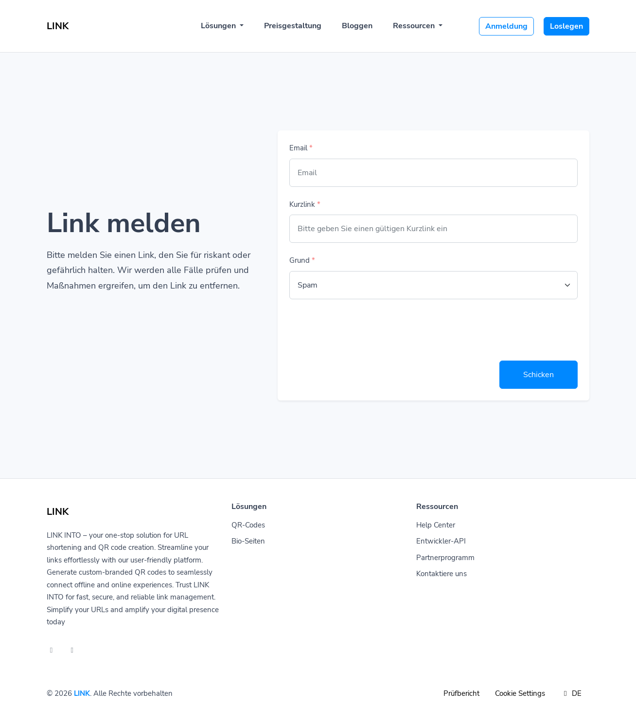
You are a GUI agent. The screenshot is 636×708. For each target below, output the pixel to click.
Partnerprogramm (445, 558)
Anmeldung (506, 26)
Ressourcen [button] (415, 25)
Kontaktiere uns (441, 574)
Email (301, 148)
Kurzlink (304, 204)
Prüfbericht (461, 693)
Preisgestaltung (292, 25)
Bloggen (357, 25)
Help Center (435, 525)
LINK (82, 693)
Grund (302, 260)
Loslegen (566, 26)
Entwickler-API (441, 541)
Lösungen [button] (219, 25)
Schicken (538, 374)
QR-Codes (248, 525)
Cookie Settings (520, 693)
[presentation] (363, 330)
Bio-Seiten (248, 541)
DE (571, 693)
